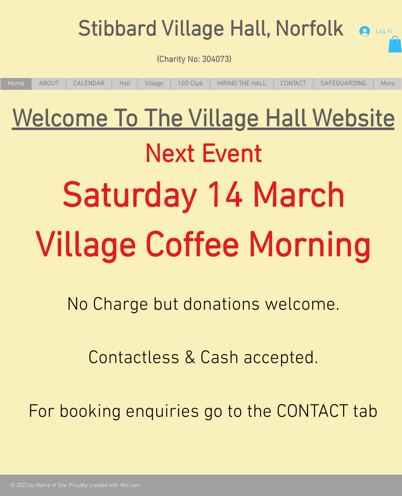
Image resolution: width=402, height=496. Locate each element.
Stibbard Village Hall (161, 30)
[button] (395, 44)
